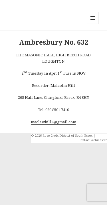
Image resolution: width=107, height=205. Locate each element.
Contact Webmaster (92, 140)
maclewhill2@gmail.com (53, 121)
